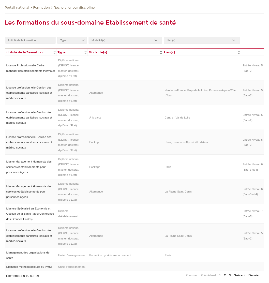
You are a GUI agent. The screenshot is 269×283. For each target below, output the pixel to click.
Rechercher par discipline (74, 8)
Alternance (96, 92)
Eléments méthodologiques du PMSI (29, 266)
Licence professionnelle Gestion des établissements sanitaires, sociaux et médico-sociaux (29, 93)
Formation (41, 8)
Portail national (17, 8)
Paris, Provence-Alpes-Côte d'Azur (186, 142)
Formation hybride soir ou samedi (110, 255)
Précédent (208, 275)
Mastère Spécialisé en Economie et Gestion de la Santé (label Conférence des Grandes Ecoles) (30, 214)
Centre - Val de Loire (178, 117)
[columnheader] (31, 52)
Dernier (254, 275)
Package (94, 142)
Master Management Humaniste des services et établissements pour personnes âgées (28, 167)
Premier (191, 275)
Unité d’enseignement (72, 255)
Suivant (239, 275)
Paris (168, 166)
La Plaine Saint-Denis (178, 191)
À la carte (95, 117)
